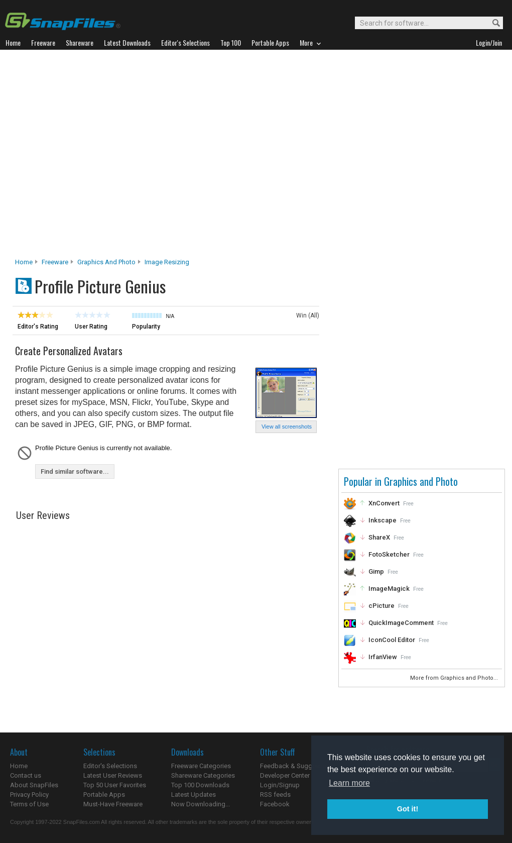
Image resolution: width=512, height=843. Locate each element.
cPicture (381, 605)
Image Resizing (167, 262)
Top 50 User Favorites (114, 785)
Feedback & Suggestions (297, 766)
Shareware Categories (203, 775)
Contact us (25, 775)
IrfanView (382, 657)
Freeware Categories (201, 766)
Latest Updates (193, 794)
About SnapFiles (34, 785)
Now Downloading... (200, 804)
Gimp (376, 571)
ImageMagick (389, 588)
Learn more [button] (349, 783)
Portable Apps (104, 794)
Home (24, 262)
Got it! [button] (407, 809)
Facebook (275, 804)
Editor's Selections (110, 766)
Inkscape (382, 520)
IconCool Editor (391, 640)
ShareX (379, 537)
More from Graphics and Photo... (454, 678)
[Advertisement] (99, 156)
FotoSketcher (389, 554)
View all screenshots (287, 427)
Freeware (55, 262)
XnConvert (384, 503)
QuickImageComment (401, 622)
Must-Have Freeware (113, 804)
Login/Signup (280, 785)
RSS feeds (275, 794)
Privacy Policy (29, 794)
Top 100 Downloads (200, 785)
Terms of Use (29, 804)
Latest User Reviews (112, 775)
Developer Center (285, 775)
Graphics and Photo (106, 262)
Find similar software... (75, 471)
